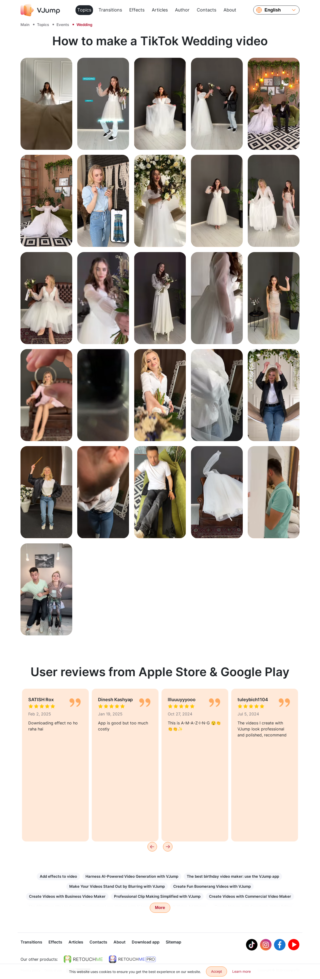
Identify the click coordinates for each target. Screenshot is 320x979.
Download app (146, 942)
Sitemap (173, 942)
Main (25, 24)
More (160, 907)
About (230, 10)
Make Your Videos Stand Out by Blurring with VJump (117, 886)
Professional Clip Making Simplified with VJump (157, 896)
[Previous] (152, 846)
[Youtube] (294, 945)
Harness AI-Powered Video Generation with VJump (132, 876)
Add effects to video (58, 876)
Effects (136, 10)
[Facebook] (280, 945)
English (272, 10)
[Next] (167, 846)
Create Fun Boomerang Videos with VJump (212, 886)
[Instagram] (266, 945)
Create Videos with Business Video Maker (67, 896)
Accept (216, 971)
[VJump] (40, 10)
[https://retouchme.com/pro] (132, 959)
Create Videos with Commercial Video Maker (250, 896)
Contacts (206, 10)
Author (182, 10)
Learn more (241, 971)
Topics (84, 10)
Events (62, 24)
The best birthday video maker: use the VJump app (233, 876)
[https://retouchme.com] (83, 959)
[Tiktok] (252, 945)
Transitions (110, 10)
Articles (160, 10)
